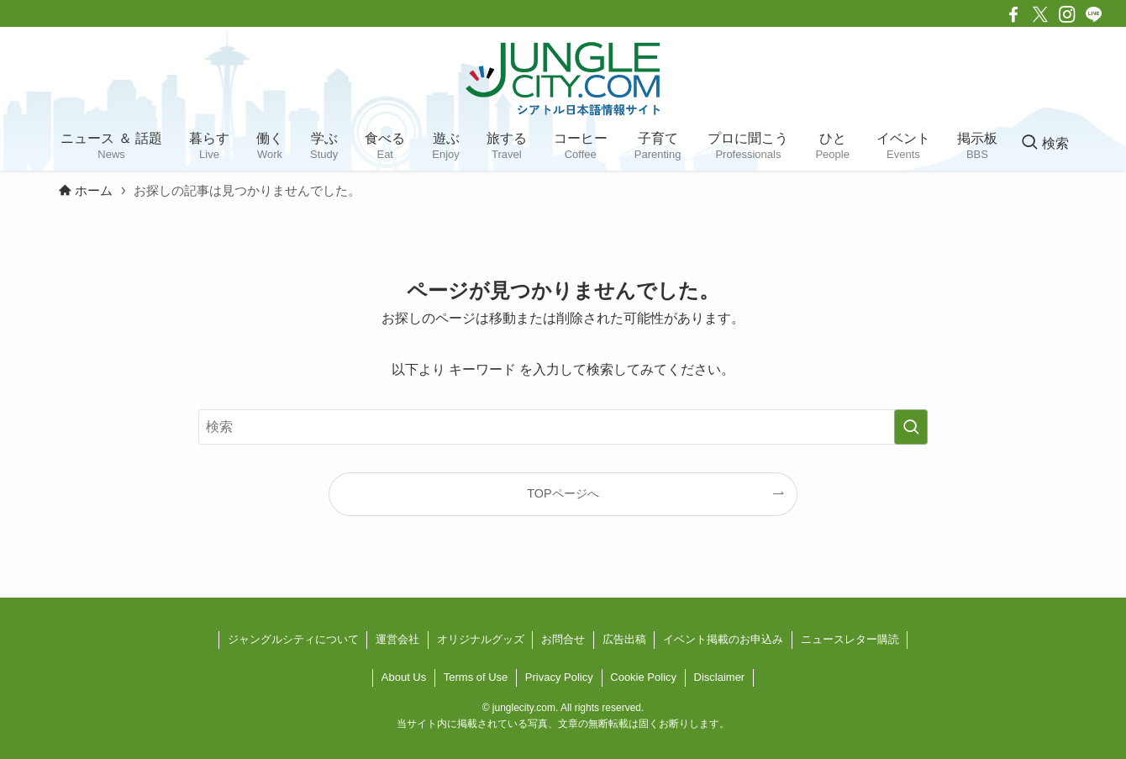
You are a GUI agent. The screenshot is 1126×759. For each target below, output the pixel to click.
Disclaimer (719, 677)
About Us (403, 677)
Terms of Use (476, 677)
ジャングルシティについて (293, 639)
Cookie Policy (643, 677)
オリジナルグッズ (480, 639)
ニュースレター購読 (850, 639)
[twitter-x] (1040, 14)
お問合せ (563, 639)
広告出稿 (624, 639)
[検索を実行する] (911, 427)
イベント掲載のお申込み (723, 639)
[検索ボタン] (1045, 144)
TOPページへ (562, 493)
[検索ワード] (563, 427)
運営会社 (397, 639)
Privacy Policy (559, 677)
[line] (1094, 14)
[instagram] (1067, 14)
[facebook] (1013, 14)
